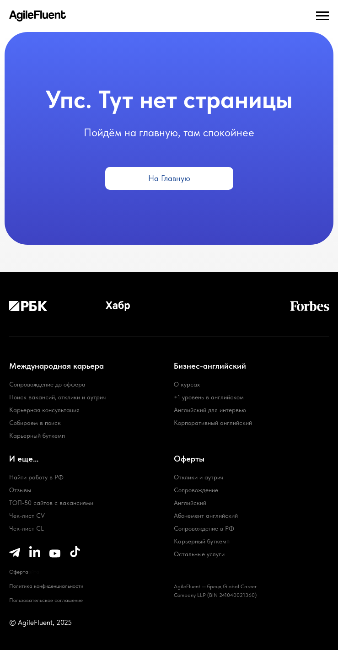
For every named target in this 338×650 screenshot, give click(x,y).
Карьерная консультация (44, 410)
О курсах (187, 384)
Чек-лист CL (26, 528)
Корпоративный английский (213, 422)
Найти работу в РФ (36, 477)
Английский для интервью (210, 410)
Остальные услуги (199, 554)
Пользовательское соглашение (46, 600)
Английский (190, 502)
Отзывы (20, 490)
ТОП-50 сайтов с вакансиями (51, 502)
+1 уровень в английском (209, 397)
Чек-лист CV (27, 515)
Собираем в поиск (35, 422)
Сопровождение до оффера (47, 384)
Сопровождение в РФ (204, 528)
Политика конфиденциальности (46, 586)
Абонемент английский (206, 515)
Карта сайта (24, 572)
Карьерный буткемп (202, 541)
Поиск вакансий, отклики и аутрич (57, 397)
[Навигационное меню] (322, 16)
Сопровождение (196, 490)
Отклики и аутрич (198, 477)
